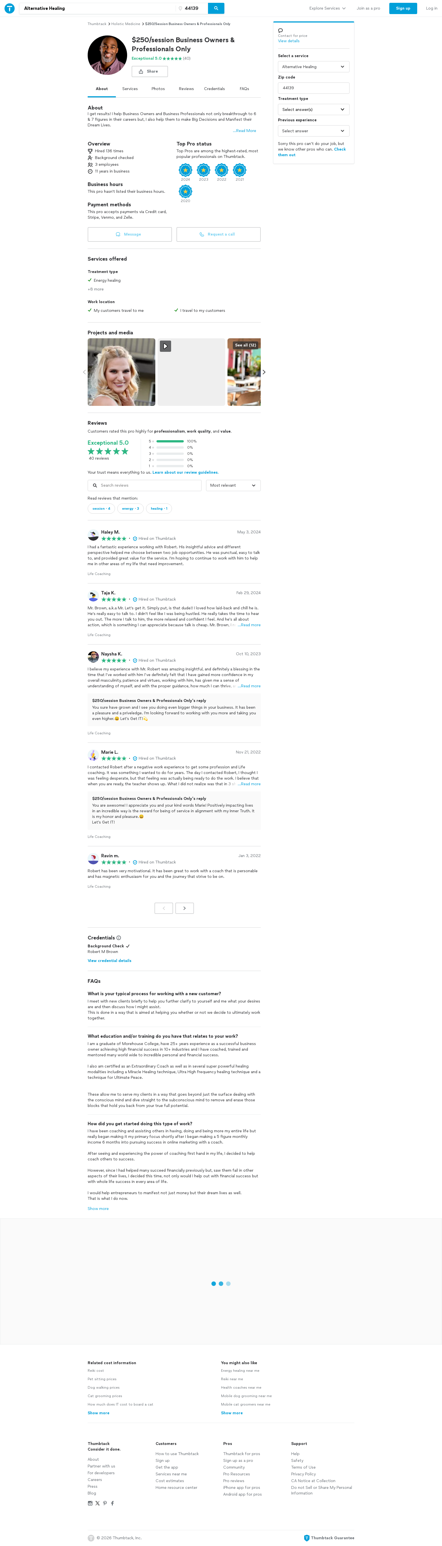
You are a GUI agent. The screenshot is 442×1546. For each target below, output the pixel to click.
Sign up (163, 1460)
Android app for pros (242, 1494)
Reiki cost (96, 1371)
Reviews (186, 88)
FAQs (244, 88)
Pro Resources (236, 1474)
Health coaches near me (241, 1388)
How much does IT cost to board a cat (120, 1404)
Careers (95, 1479)
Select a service (293, 55)
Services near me (171, 1474)
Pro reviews (233, 1480)
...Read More (244, 130)
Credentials (214, 88)
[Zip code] (191, 8)
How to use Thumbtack (177, 1453)
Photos (158, 88)
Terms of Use (303, 1467)
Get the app (167, 1467)
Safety (297, 1460)
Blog (92, 1493)
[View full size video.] (191, 372)
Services (130, 88)
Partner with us (101, 1466)
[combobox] (97, 8)
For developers (101, 1473)
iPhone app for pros (241, 1487)
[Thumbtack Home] (9, 8)
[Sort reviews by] (233, 485)
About (102, 88)
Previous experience (297, 120)
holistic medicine (125, 24)
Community (234, 1467)
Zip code (286, 77)
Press (93, 1486)
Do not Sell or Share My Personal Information (321, 1490)
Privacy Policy (303, 1474)
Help (295, 1453)
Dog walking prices (104, 1388)
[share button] (150, 71)
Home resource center (176, 1487)
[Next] (184, 908)
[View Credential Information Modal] (118, 937)
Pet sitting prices (102, 1379)
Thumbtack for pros (241, 1453)
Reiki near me (232, 1379)
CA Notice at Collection (313, 1480)
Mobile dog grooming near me (246, 1396)
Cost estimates (170, 1480)
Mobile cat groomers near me (245, 1404)
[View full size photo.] (121, 372)
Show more (98, 1208)
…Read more (249, 625)
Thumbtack (97, 24)
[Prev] (163, 908)
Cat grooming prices (105, 1396)
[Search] (216, 8)
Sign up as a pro (238, 1460)
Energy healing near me (240, 1371)
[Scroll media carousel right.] (264, 372)
